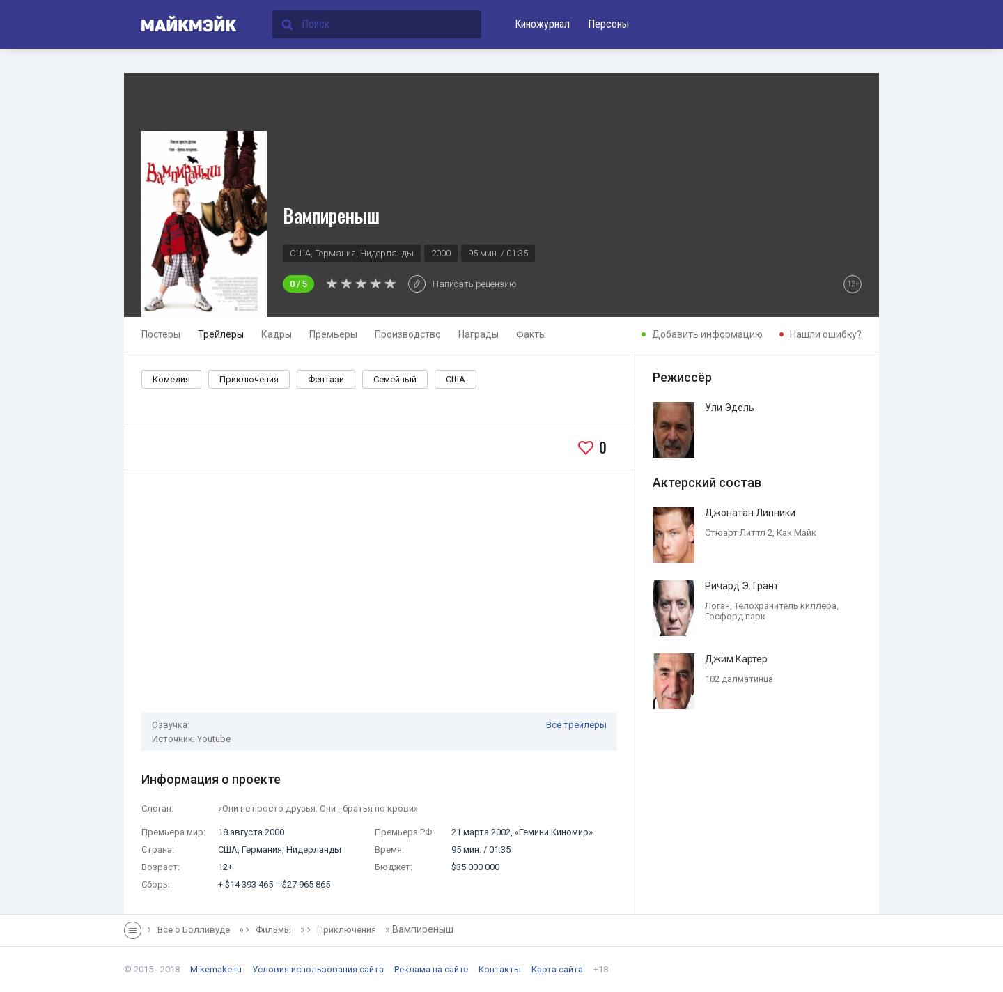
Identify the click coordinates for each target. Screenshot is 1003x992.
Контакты (500, 969)
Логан (717, 605)
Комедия (171, 379)
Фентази (326, 379)
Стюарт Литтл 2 (738, 532)
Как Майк (796, 532)
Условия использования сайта (318, 969)
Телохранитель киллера (785, 605)
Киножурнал (542, 24)
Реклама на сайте (431, 969)
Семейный (395, 379)
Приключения (249, 379)
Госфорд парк (735, 616)
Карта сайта (557, 969)
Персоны (608, 24)
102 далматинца (739, 679)
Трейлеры (221, 334)
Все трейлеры (576, 725)
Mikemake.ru (216, 969)
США (455, 379)
